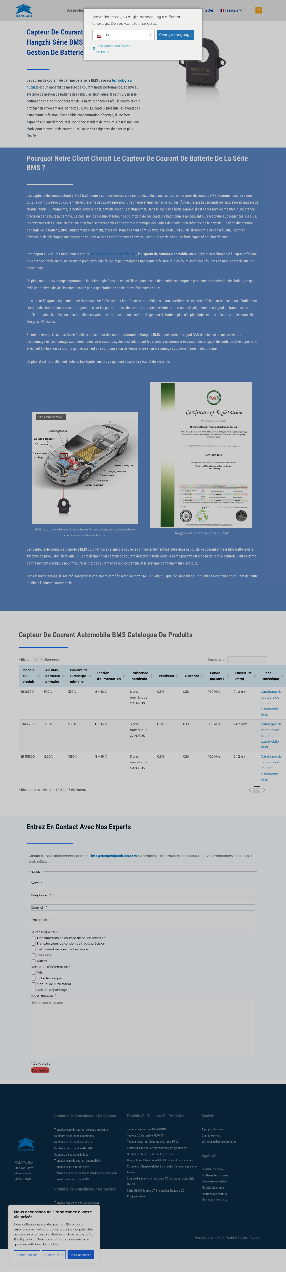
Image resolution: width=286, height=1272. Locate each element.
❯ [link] (264, 790)
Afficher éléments (39, 659)
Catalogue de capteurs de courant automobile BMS (271, 703)
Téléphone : (41, 895)
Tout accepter (81, 1255)
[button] (37, 675)
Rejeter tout (54, 1255)
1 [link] (257, 790)
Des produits (78, 10)
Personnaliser (27, 1255)
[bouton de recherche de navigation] (258, 10)
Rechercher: (217, 660)
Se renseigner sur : (45, 932)
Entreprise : (40, 920)
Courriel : (39, 907)
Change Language (175, 35)
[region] (54, 1234)
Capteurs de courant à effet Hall (113, 254)
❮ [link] (250, 790)
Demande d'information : (50, 967)
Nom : (36, 883)
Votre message (43, 996)
